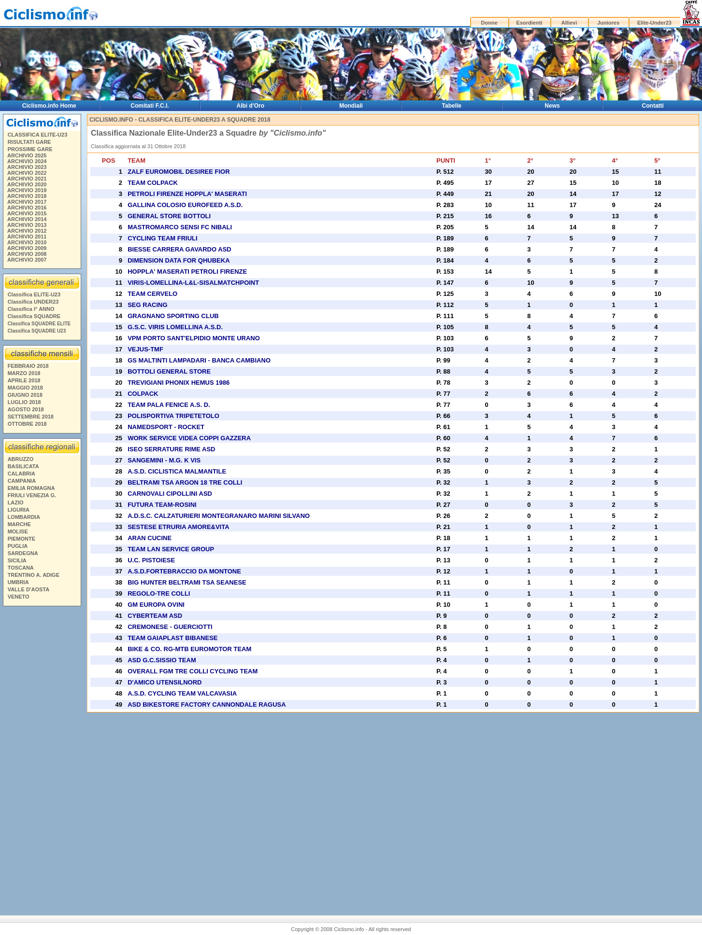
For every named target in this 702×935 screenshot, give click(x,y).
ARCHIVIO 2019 (26, 190)
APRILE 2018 (24, 380)
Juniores (608, 23)
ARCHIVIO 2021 (26, 178)
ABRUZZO (21, 459)
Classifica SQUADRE (34, 316)
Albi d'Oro (250, 105)
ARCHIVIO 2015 (26, 213)
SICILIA (17, 560)
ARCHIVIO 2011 (26, 236)
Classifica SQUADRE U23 (37, 331)
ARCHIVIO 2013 (26, 225)
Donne (489, 23)
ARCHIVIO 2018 (26, 196)
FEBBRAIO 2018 (28, 366)
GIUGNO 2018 (25, 395)
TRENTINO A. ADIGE (33, 575)
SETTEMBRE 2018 (31, 416)
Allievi (569, 23)
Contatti (653, 105)
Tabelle (451, 105)
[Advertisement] (41, 757)
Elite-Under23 (654, 23)
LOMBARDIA (24, 517)
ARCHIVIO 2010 (26, 242)
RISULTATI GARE (29, 142)
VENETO (18, 597)
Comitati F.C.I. (149, 105)
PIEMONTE (21, 539)
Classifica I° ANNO (31, 309)
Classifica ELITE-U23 (34, 294)
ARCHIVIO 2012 (26, 231)
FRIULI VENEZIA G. (32, 495)
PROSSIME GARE (30, 149)
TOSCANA (21, 568)
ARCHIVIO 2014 (26, 219)
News (551, 105)
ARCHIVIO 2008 (26, 254)
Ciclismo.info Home (49, 105)
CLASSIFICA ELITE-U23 (38, 135)
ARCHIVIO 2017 (26, 202)
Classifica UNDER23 (33, 302)
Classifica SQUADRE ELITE (39, 323)
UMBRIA (18, 582)
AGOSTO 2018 (26, 409)
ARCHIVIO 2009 (26, 248)
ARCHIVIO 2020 (26, 184)
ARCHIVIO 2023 (26, 167)
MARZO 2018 (24, 373)
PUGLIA (18, 546)
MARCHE (19, 524)
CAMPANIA (22, 481)
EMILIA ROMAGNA (31, 488)
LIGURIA (18, 510)
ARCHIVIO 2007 (26, 260)
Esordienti (529, 23)
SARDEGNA (23, 553)
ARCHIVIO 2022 (26, 173)
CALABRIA (21, 473)
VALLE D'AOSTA (29, 589)
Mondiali (351, 105)
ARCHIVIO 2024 (26, 161)
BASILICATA (23, 466)
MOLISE (18, 531)
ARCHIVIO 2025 (26, 155)
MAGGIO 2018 (25, 388)
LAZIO (16, 502)
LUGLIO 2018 (24, 402)
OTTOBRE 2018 (27, 424)
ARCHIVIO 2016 (26, 207)
